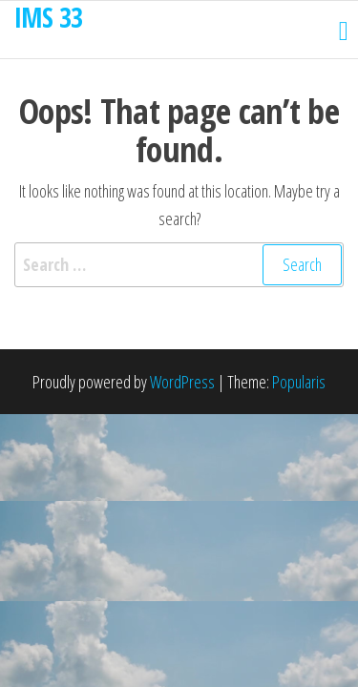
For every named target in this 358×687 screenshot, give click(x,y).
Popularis (299, 381)
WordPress (182, 381)
